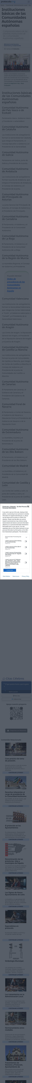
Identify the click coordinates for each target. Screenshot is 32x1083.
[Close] (28, 506)
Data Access (16, 576)
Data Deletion (6, 576)
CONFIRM (10, 570)
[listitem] (16, 537)
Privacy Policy (25, 576)
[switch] (25, 541)
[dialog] (16, 541)
